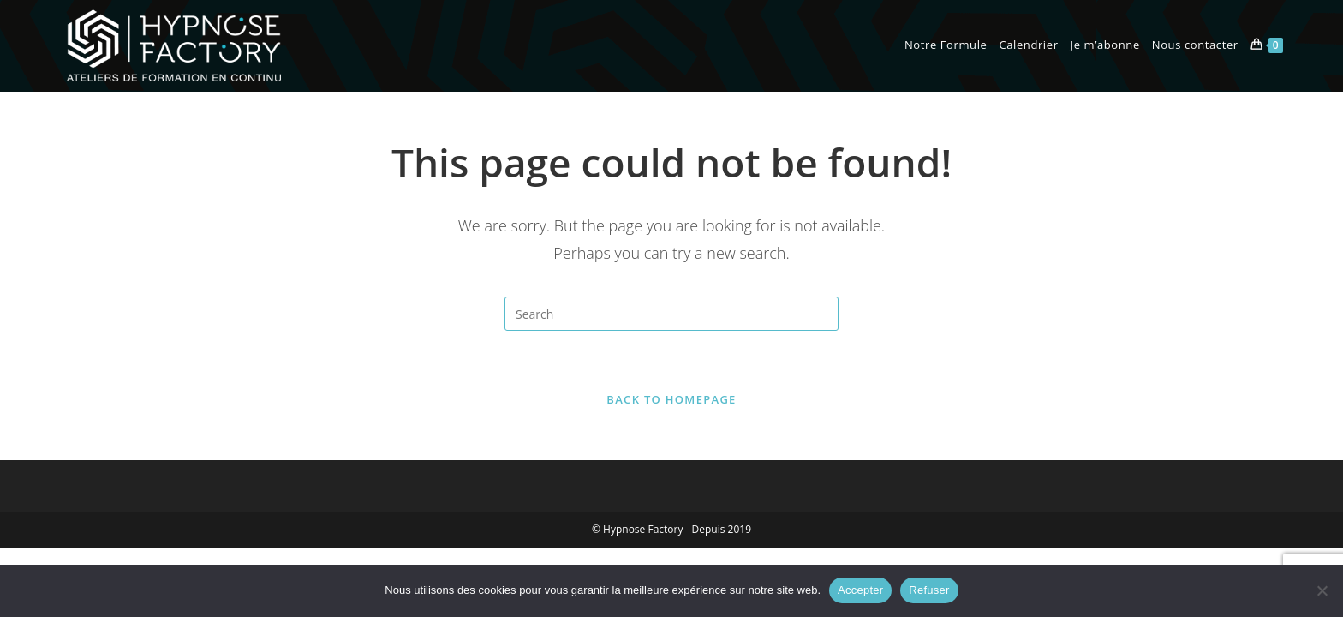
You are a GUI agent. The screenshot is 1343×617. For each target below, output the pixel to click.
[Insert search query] (671, 314)
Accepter (860, 590)
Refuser (929, 590)
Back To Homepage (671, 399)
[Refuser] (1321, 590)
